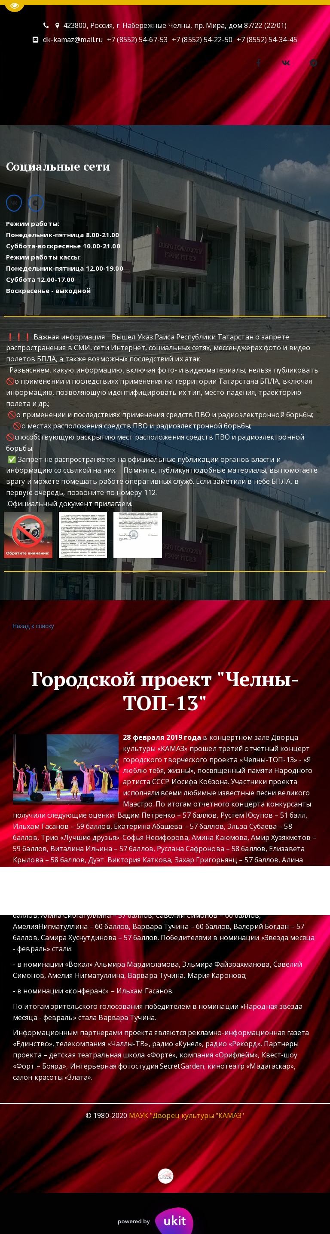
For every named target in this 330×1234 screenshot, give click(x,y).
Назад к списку (32, 626)
